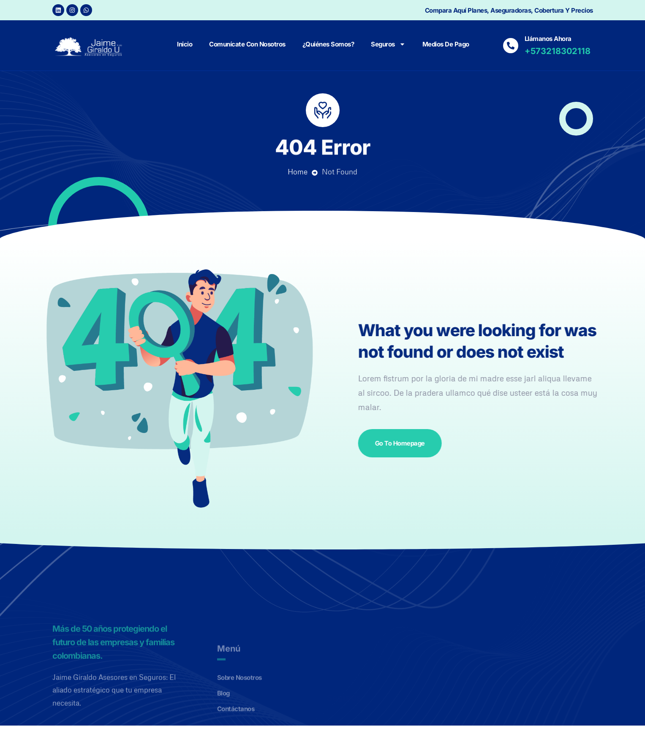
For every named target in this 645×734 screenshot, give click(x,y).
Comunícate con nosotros (247, 44)
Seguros (388, 44)
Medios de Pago (445, 44)
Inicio (184, 44)
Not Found (339, 171)
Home (298, 171)
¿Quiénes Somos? (328, 44)
